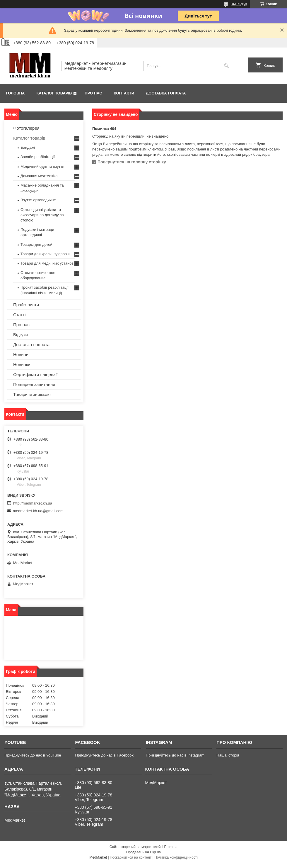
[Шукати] (226, 66)
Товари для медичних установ (47, 263)
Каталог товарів (54, 93)
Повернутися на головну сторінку (132, 162)
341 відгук (239, 4)
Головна (15, 93)
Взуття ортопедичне (38, 200)
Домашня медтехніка (39, 176)
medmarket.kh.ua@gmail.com (38, 511)
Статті (19, 314)
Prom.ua (170, 847)
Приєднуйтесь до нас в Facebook (104, 755)
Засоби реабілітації (37, 157)
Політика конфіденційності (176, 857)
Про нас (93, 93)
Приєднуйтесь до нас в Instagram (175, 755)
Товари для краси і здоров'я (44, 254)
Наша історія (227, 755)
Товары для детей (36, 244)
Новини (20, 354)
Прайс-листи (26, 304)
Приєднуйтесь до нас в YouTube (32, 755)
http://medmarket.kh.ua (32, 503)
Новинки (21, 364)
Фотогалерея (26, 128)
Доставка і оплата (166, 93)
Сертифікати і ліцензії (35, 374)
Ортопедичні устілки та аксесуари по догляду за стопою (42, 214)
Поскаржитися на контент (130, 857)
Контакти (124, 93)
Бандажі (27, 147)
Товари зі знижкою (32, 394)
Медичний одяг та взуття (42, 166)
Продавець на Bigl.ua (143, 852)
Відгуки (20, 334)
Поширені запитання (34, 384)
